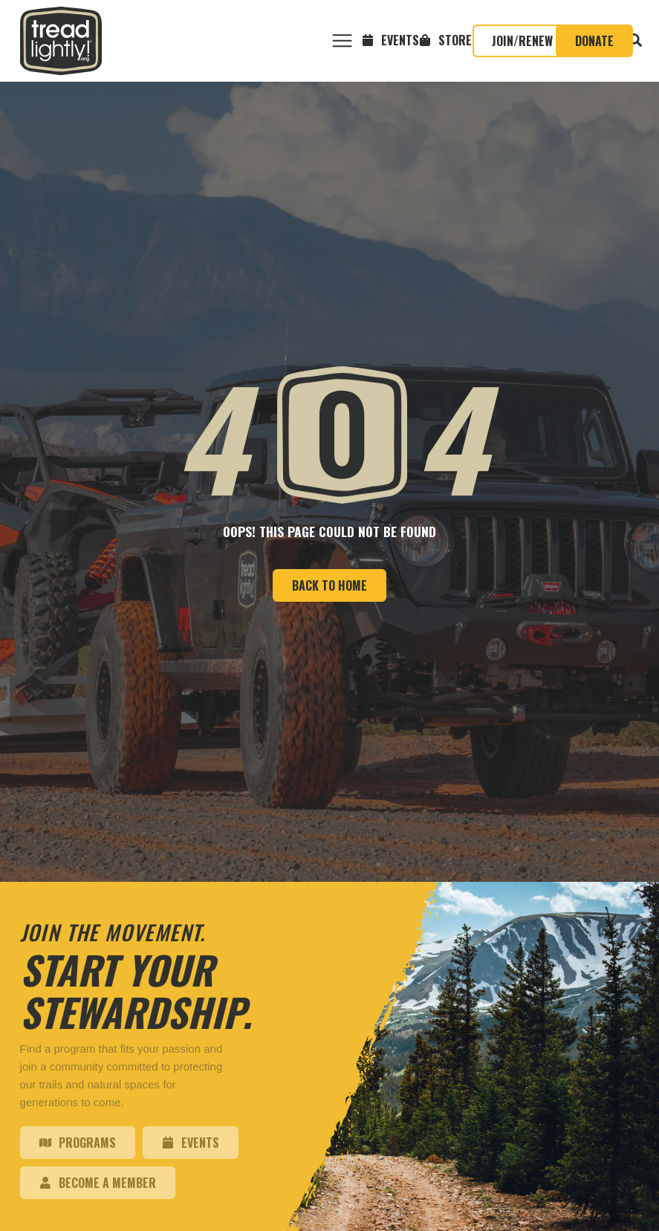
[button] (342, 41)
